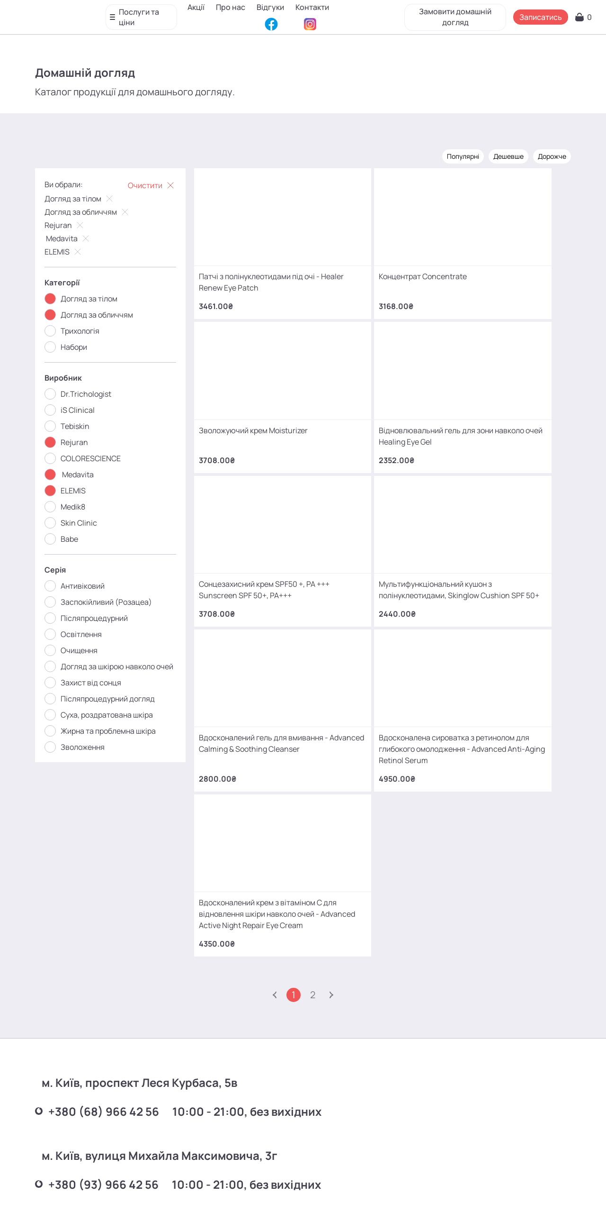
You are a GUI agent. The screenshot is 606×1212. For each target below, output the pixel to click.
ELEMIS (70, 250)
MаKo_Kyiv (381, 1122)
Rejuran (71, 224)
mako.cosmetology (246, 1122)
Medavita (74, 237)
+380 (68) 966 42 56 (104, 921)
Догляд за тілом (86, 197)
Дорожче (545, 155)
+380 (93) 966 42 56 (103, 994)
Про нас (233, 7)
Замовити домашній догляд (452, 14)
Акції (198, 7)
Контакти (207, 21)
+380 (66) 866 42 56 (104, 1068)
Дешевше (502, 155)
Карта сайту (325, 1190)
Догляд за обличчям (94, 211)
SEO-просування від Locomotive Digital (456, 1190)
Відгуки (273, 7)
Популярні (456, 155)
